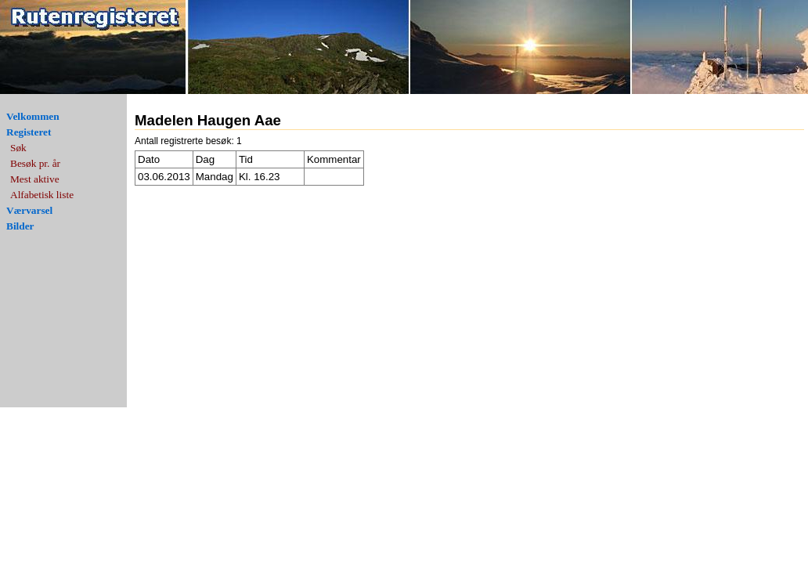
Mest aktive (35, 179)
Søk (18, 148)
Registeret (28, 132)
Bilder (20, 226)
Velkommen (33, 116)
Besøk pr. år (35, 163)
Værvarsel (29, 210)
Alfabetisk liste (42, 195)
